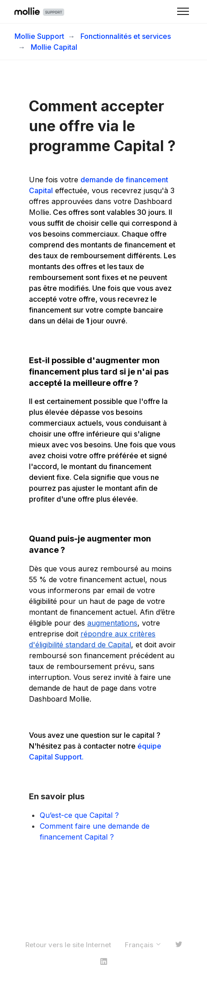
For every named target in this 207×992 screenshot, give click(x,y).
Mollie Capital (54, 47)
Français (143, 944)
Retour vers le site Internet (68, 944)
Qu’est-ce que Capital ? (79, 815)
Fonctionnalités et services (125, 36)
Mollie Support (39, 36)
